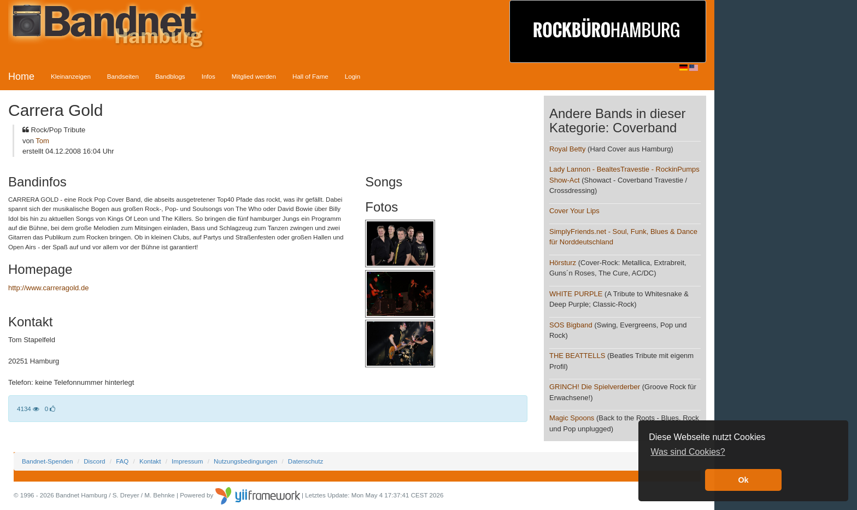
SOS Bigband (570, 325)
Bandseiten (123, 76)
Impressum (187, 461)
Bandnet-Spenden (47, 461)
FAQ (122, 461)
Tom (42, 141)
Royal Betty (567, 149)
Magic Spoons (571, 418)
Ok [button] (743, 480)
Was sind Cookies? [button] (687, 451)
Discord (94, 461)
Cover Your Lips (574, 211)
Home (21, 76)
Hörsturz (562, 263)
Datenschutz (305, 461)
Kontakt (150, 461)
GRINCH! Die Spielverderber (594, 387)
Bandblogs (170, 76)
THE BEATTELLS (577, 355)
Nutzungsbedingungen (245, 461)
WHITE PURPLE (576, 294)
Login (352, 76)
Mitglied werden (254, 76)
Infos (208, 76)
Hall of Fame (310, 76)
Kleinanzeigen (71, 76)
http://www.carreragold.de (48, 288)
